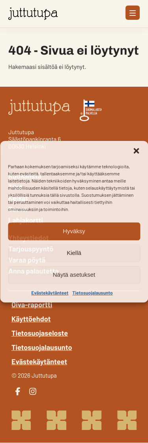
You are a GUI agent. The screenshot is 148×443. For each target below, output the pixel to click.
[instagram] (32, 391)
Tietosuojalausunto (92, 293)
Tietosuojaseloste (39, 333)
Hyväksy (74, 231)
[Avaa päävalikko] (133, 13)
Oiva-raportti (31, 304)
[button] (136, 151)
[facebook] (17, 391)
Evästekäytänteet (49, 293)
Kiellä (74, 252)
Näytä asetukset (74, 274)
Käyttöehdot (31, 318)
